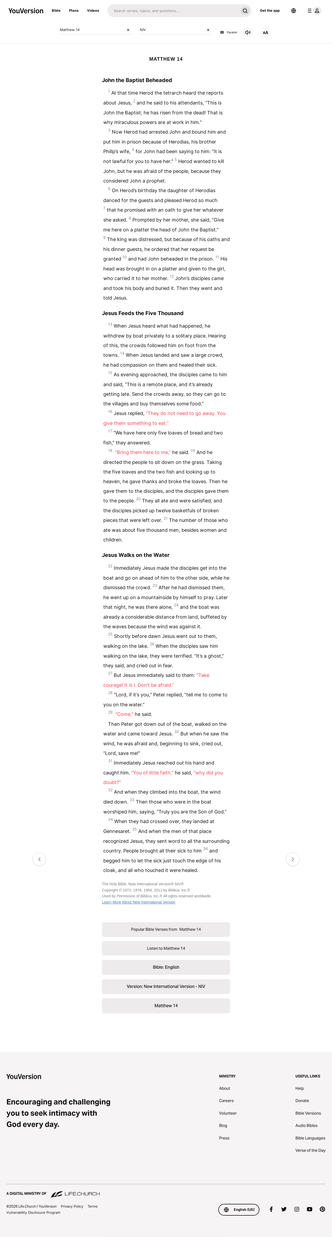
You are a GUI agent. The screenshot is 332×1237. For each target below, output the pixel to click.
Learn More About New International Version (138, 902)
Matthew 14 (95, 30)
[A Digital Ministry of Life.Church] (166, 1191)
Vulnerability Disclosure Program (33, 1212)
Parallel (228, 32)
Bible (56, 10)
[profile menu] (313, 10)
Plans (73, 10)
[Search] (173, 10)
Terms (93, 1206)
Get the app (270, 10)
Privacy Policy (72, 1206)
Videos (93, 10)
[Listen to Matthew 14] (247, 32)
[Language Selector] (293, 10)
